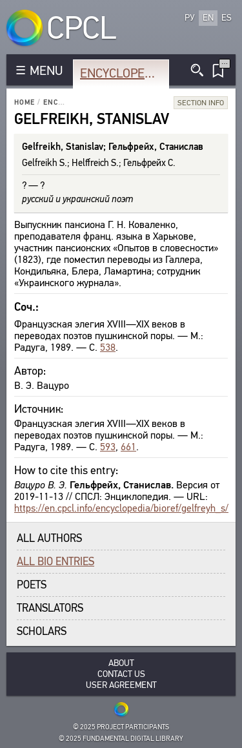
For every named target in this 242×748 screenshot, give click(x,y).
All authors (49, 538)
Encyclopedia (121, 73)
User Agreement (121, 685)
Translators (50, 608)
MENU (46, 70)
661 (128, 447)
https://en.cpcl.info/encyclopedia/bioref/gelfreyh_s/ (121, 508)
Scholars (41, 631)
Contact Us (121, 674)
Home (24, 102)
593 (108, 447)
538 (108, 347)
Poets (31, 585)
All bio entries (55, 561)
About (121, 663)
